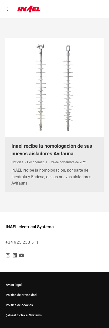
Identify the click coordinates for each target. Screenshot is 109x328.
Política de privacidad (21, 295)
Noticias (17, 162)
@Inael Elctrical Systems (24, 315)
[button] (8, 9)
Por (37, 162)
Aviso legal (14, 285)
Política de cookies (19, 305)
